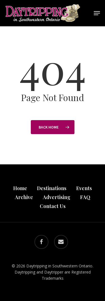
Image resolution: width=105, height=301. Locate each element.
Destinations (51, 188)
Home (20, 188)
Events (84, 188)
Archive (24, 197)
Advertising (56, 197)
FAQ (85, 197)
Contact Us (53, 206)
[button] (97, 13)
